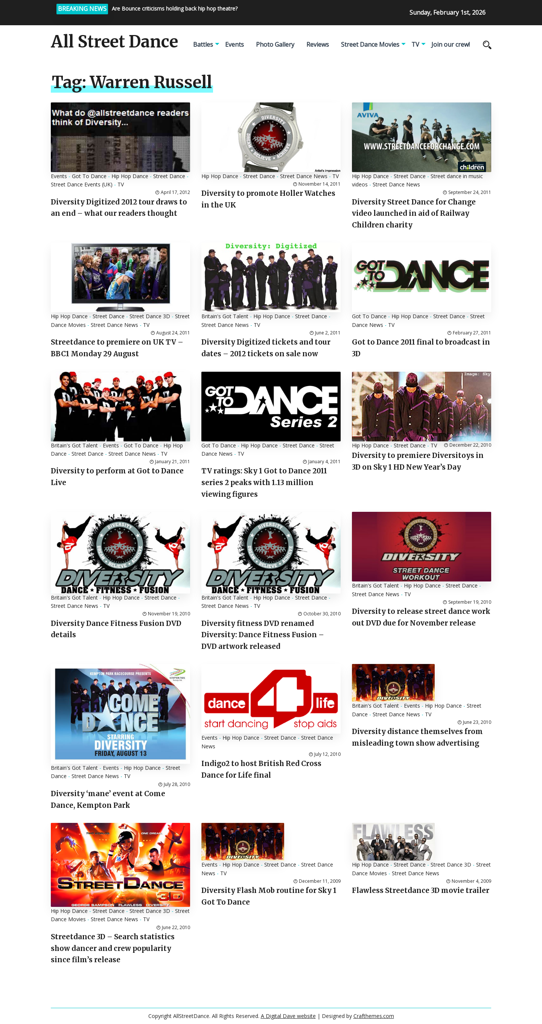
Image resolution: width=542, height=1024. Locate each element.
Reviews (317, 44)
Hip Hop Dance (129, 176)
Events (234, 44)
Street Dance (169, 176)
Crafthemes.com (373, 1015)
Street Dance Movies (370, 44)
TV (415, 44)
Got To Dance (89, 176)
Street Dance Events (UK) (82, 184)
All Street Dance (114, 42)
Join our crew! (450, 44)
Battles (203, 44)
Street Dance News (303, 176)
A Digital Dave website (288, 1015)
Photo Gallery (275, 44)
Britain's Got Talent (224, 316)
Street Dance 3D (149, 316)
